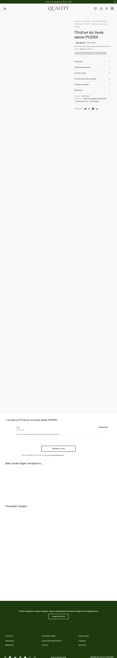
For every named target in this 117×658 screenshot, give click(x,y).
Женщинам (9, 641)
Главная (77, 21)
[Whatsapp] (89, 109)
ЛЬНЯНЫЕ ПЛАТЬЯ (81, 24)
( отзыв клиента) (90, 43)
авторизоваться (58, 475)
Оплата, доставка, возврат (85, 79)
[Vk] (85, 109)
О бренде (81, 641)
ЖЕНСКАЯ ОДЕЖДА (99, 21)
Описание (78, 62)
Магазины (78, 90)
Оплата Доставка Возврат (52, 641)
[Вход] (106, 8)
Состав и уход (80, 73)
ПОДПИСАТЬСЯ (58, 616)
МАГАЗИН (86, 21)
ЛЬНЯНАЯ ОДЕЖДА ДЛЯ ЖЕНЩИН (94, 99)
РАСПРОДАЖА (94, 101)
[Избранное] (95, 8)
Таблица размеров (82, 67)
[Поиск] (101, 8)
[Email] (97, 109)
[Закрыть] (115, 2)
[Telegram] (93, 109)
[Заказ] (112, 8)
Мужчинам (9, 645)
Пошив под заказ (81, 84)
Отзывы (45, 645)
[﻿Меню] (4, 9)
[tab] (93, 61)
